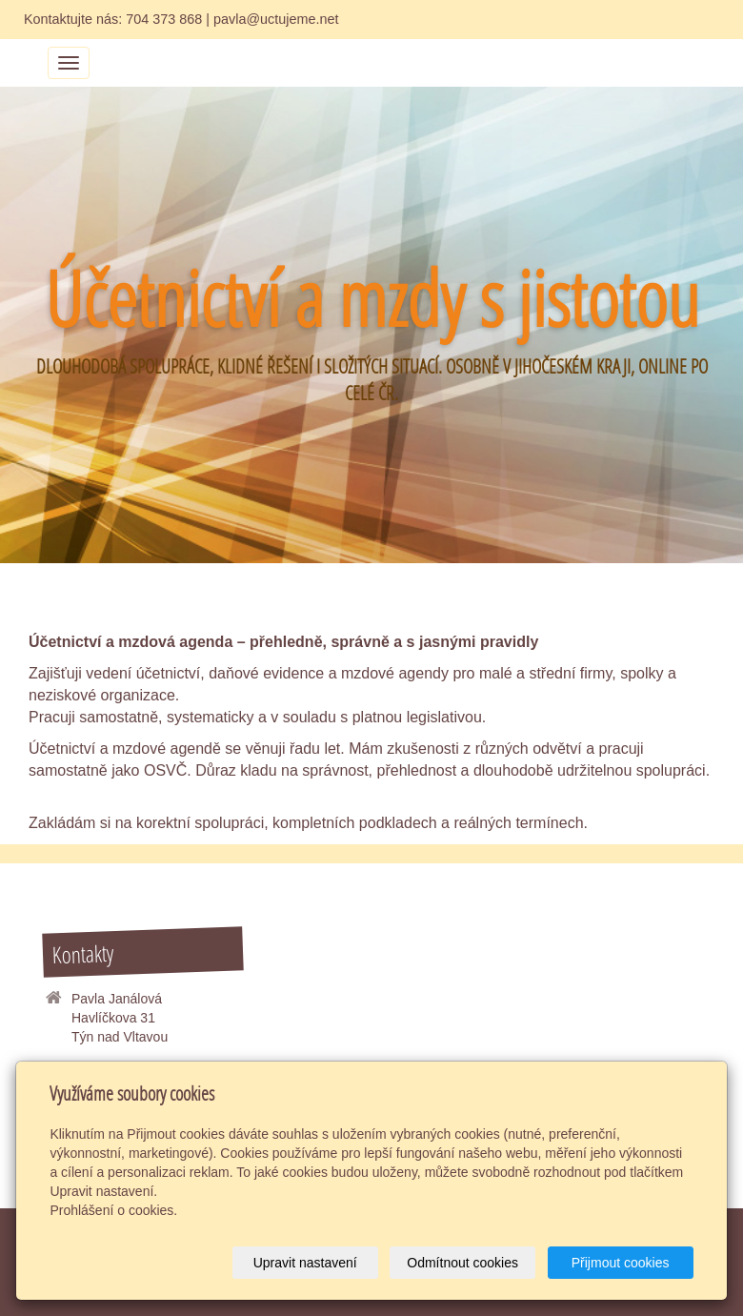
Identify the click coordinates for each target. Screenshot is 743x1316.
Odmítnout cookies (462, 1262)
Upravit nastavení (305, 1262)
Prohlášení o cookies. (113, 1210)
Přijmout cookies (621, 1262)
